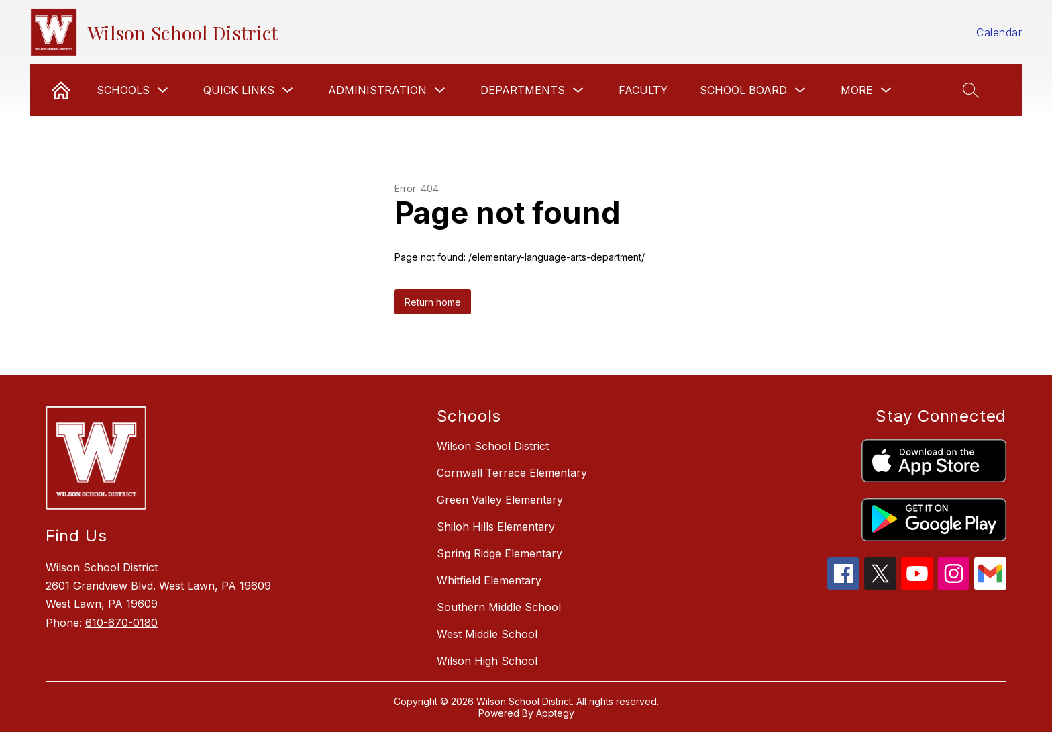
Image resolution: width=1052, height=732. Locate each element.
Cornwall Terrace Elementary (512, 472)
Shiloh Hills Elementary (496, 526)
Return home (433, 302)
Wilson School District (493, 446)
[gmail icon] (990, 585)
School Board (743, 90)
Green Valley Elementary (500, 499)
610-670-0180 (121, 622)
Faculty (643, 90)
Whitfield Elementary (489, 580)
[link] (61, 90)
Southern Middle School (499, 607)
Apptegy (555, 713)
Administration (377, 90)
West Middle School (487, 634)
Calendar (999, 32)
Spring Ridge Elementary (499, 553)
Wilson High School (487, 661)
